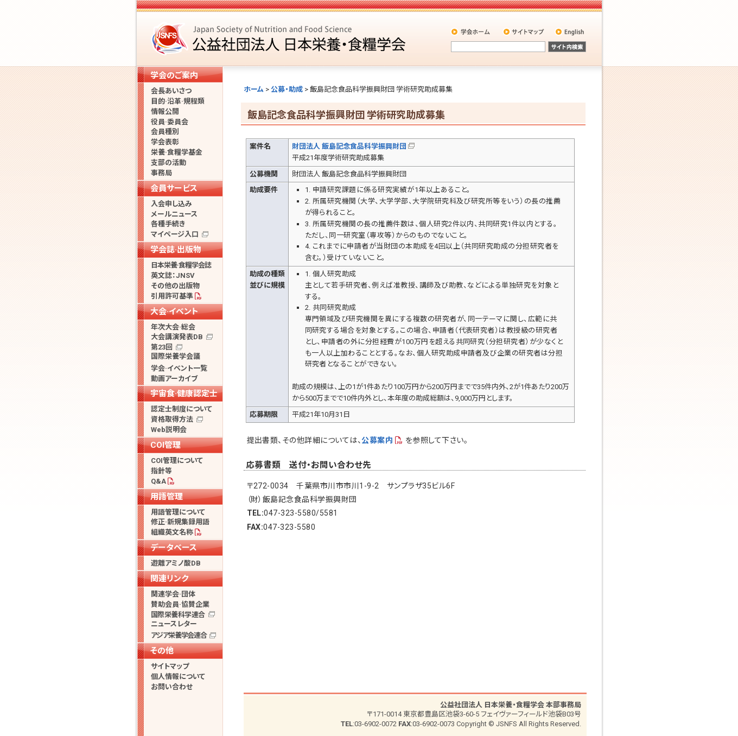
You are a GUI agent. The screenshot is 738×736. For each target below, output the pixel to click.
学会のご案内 (174, 75)
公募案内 (377, 440)
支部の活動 (168, 162)
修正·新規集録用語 (180, 522)
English (570, 31)
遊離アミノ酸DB (176, 563)
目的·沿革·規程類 (178, 101)
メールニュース (174, 214)
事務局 (161, 173)
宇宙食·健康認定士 (184, 393)
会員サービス (174, 188)
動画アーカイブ (174, 379)
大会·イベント (174, 311)
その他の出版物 (175, 286)
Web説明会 (169, 430)
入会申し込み (171, 204)
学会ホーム (471, 31)
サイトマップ (524, 31)
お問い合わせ (172, 687)
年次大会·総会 (173, 327)
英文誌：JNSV (173, 275)
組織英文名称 (172, 532)
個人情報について (178, 676)
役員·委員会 (169, 122)
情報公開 (165, 111)
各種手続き (168, 224)
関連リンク (169, 578)
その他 (162, 651)
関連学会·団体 (173, 594)
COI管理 (165, 445)
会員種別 (165, 132)
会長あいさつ (171, 91)
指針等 (161, 471)
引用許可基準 (172, 296)
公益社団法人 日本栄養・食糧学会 (280, 38)
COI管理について (177, 460)
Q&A (158, 481)
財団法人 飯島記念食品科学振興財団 (349, 146)
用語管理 (166, 497)
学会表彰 (165, 142)
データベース (173, 548)
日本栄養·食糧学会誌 (181, 265)
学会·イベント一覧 (179, 368)
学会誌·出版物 (175, 250)
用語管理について (178, 512)
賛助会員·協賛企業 (180, 604)
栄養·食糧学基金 (176, 152)
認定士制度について (181, 409)
